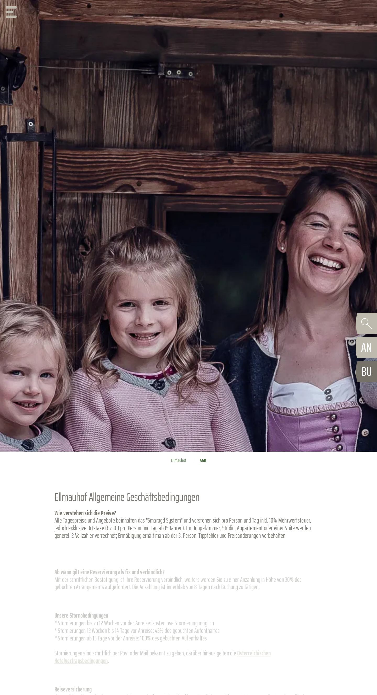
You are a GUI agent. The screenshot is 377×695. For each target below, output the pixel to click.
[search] (366, 323)
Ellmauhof (178, 460)
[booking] (366, 371)
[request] (366, 347)
